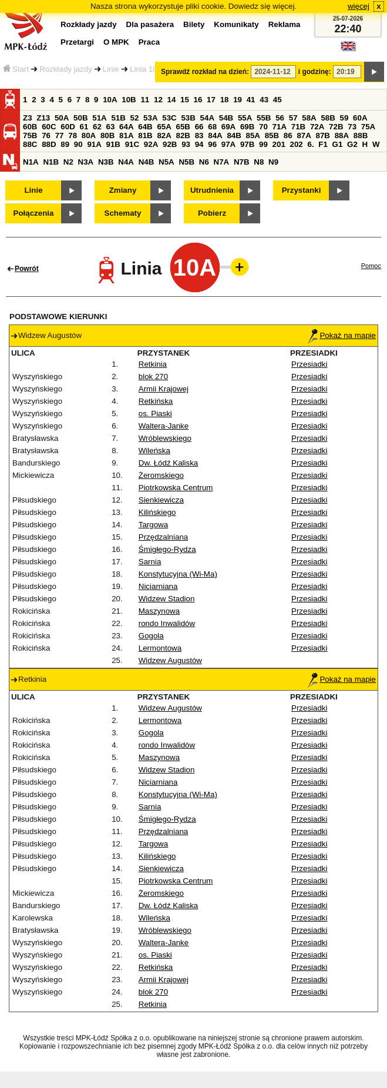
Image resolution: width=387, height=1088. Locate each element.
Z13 (43, 117)
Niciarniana (158, 586)
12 (158, 99)
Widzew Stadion (167, 598)
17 (211, 99)
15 (184, 99)
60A (360, 117)
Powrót (27, 269)
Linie (111, 69)
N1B (51, 162)
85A (253, 135)
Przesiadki (309, 364)
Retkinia (153, 364)
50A (62, 117)
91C (132, 144)
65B (183, 126)
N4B (146, 162)
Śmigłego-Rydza (167, 549)
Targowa (153, 524)
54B (226, 117)
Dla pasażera (150, 24)
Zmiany (123, 190)
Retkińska (156, 401)
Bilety (193, 24)
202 (296, 144)
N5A (166, 162)
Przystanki (301, 190)
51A (99, 117)
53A (150, 117)
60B (30, 126)
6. (311, 144)
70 (263, 126)
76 (46, 135)
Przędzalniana (163, 537)
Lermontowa (160, 648)
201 (278, 144)
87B (323, 135)
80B (107, 135)
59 (344, 117)
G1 (337, 144)
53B (188, 117)
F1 (323, 144)
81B (145, 135)
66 (199, 126)
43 (264, 99)
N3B (106, 162)
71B (298, 126)
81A (126, 135)
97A (228, 144)
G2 (352, 144)
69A (228, 126)
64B (145, 126)
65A (164, 126)
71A (279, 126)
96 (212, 144)
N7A (222, 162)
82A (164, 135)
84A (215, 135)
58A (309, 117)
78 (72, 135)
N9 (273, 162)
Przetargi (77, 42)
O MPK (116, 42)
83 (199, 135)
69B (247, 126)
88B (361, 135)
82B (183, 135)
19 (237, 99)
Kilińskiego (157, 512)
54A (207, 117)
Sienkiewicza (161, 500)
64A (126, 126)
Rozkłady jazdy (65, 69)
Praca (149, 42)
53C (169, 117)
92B (170, 144)
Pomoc (371, 265)
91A (94, 144)
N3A (86, 162)
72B (336, 126)
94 (199, 144)
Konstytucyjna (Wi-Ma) (178, 574)
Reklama (284, 24)
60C (49, 126)
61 (83, 126)
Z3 (27, 117)
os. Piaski (155, 413)
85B (272, 135)
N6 (204, 162)
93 (185, 144)
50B (80, 117)
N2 (68, 162)
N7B (242, 162)
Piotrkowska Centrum (176, 487)
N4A (126, 162)
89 (64, 144)
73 (352, 126)
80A (89, 135)
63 (110, 126)
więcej (358, 6)
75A (368, 126)
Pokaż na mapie (342, 335)
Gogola (151, 635)
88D (49, 144)
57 (293, 117)
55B (264, 117)
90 (78, 144)
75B (30, 135)
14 (171, 99)
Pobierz (212, 213)
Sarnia (150, 561)
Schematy (123, 213)
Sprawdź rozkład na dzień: (205, 72)
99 (263, 144)
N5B (186, 162)
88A (342, 135)
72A (317, 126)
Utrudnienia (212, 190)
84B (234, 135)
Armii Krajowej (164, 388)
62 (97, 126)
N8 (259, 162)
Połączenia (34, 213)
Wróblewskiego (165, 438)
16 (198, 99)
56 (279, 117)
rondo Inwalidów (167, 623)
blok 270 (153, 376)
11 (144, 99)
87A (304, 135)
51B (118, 117)
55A (245, 117)
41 (251, 99)
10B (129, 99)
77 (59, 135)
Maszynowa (159, 611)
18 (224, 99)
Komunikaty (236, 24)
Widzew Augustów (170, 660)
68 (212, 126)
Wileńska (154, 450)
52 (134, 117)
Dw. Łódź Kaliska (168, 462)
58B (328, 117)
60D (67, 126)
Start (16, 69)
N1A (31, 162)
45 (277, 99)
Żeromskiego (161, 475)
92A (151, 144)
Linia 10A (146, 69)
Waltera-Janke (164, 425)
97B (247, 144)
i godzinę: (314, 72)
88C (30, 144)
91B (113, 144)
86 (288, 135)
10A (110, 99)
